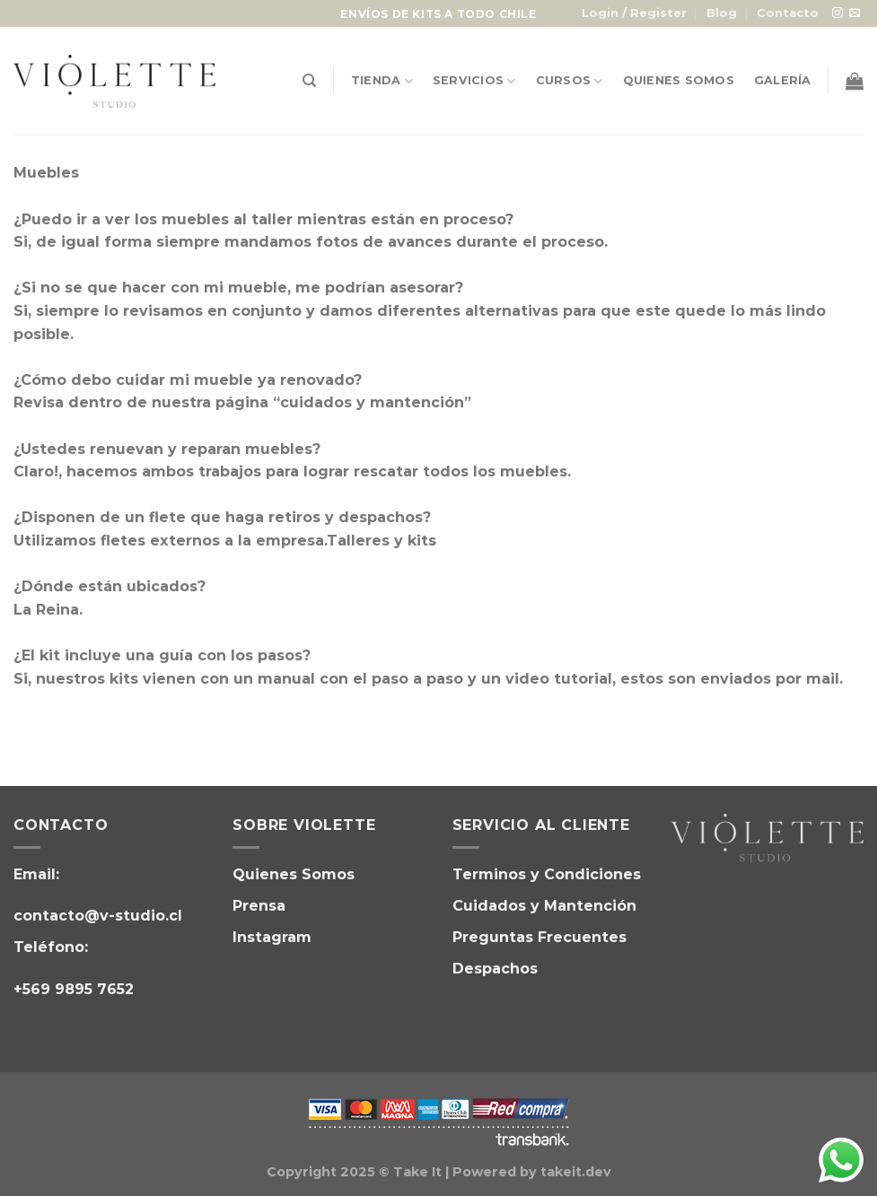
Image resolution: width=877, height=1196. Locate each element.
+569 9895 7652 (73, 989)
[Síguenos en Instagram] (837, 13)
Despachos (495, 968)
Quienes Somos (678, 80)
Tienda (382, 81)
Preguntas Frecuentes (539, 937)
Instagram (271, 937)
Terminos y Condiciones (546, 874)
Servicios (474, 81)
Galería (782, 80)
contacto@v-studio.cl (97, 915)
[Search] (309, 81)
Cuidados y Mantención (544, 905)
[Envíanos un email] (854, 13)
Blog (721, 13)
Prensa (258, 905)
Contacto (788, 13)
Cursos (569, 81)
